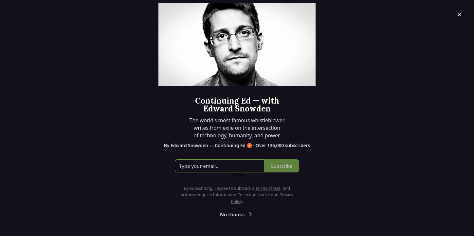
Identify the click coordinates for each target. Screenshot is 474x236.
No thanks (237, 214)
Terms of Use (268, 188)
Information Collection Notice (241, 195)
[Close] (459, 14)
